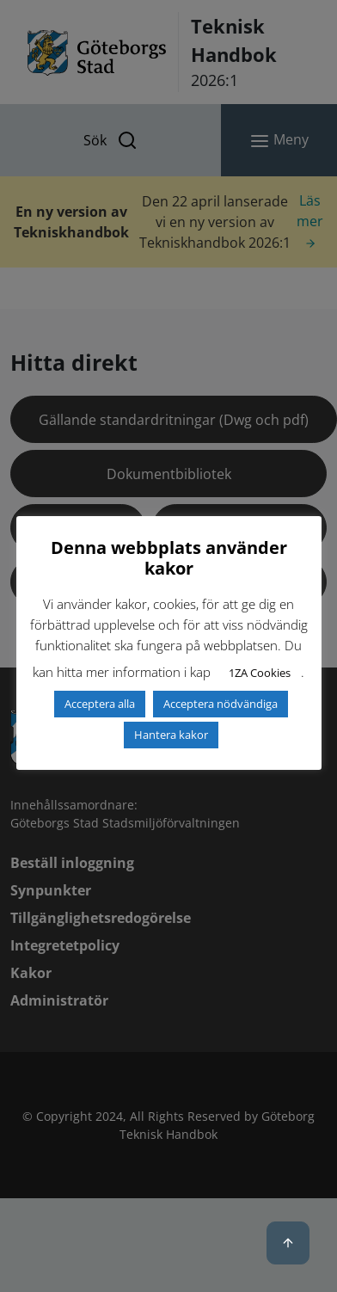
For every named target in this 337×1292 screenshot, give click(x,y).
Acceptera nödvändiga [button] (220, 703)
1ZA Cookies (260, 672)
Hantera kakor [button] (171, 734)
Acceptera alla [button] (99, 703)
